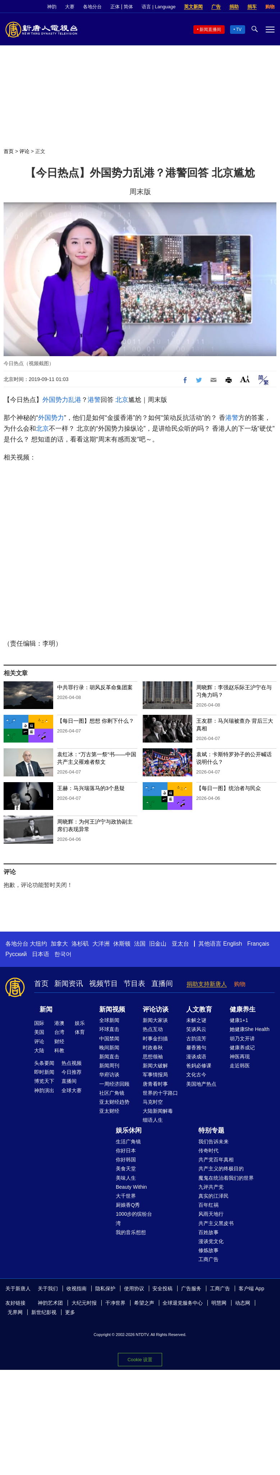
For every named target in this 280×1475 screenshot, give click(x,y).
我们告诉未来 (213, 1141)
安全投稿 (162, 1288)
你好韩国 (126, 1159)
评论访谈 (156, 1009)
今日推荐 (71, 1072)
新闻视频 (112, 1009)
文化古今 (196, 1074)
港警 (94, 399)
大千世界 (126, 1196)
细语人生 (153, 1120)
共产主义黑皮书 (216, 1223)
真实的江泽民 (213, 1196)
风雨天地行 (211, 1214)
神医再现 (240, 1056)
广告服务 (191, 1288)
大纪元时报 (84, 1303)
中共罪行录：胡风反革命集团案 (95, 687)
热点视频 (71, 1063)
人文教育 (199, 1009)
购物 (270, 6)
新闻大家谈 (155, 1020)
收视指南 (76, 1288)
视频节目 (103, 983)
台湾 (59, 1032)
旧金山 (157, 944)
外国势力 (55, 399)
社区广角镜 (111, 1093)
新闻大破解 (155, 1065)
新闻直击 (109, 1056)
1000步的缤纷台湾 (134, 1218)
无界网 (15, 1312)
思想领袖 (153, 1056)
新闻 (46, 1009)
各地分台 (92, 6)
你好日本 (126, 1150)
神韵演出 (44, 1090)
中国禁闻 (109, 1038)
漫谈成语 (196, 1056)
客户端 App (251, 1288)
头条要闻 (44, 1063)
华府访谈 (109, 1074)
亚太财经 (109, 1111)
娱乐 (80, 1023)
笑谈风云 (196, 1029)
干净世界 (115, 1303)
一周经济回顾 (114, 1084)
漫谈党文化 (211, 1241)
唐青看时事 (155, 1084)
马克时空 (153, 1102)
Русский (16, 954)
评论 (24, 151)
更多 (70, 1312)
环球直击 (109, 1029)
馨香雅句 (196, 1047)
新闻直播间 (210, 29)
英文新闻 (193, 6)
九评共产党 (211, 1187)
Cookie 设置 (140, 1359)
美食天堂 (126, 1168)
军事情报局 (155, 1074)
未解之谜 (196, 1020)
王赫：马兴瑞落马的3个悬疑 (91, 788)
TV (239, 29)
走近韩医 (240, 1065)
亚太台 (180, 944)
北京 (121, 399)
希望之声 (144, 1303)
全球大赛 (71, 1090)
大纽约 (38, 944)
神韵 (51, 6)
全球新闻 (109, 1020)
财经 (59, 1041)
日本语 (40, 954)
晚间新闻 (109, 1047)
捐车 (252, 6)
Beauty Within (131, 1187)
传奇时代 (208, 1150)
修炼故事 (208, 1250)
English (232, 944)
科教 (59, 1050)
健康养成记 (242, 1047)
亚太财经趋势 (114, 1102)
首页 (9, 151)
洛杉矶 (80, 944)
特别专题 (211, 1130)
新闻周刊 (109, 1065)
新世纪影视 (43, 1312)
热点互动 (153, 1029)
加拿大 (59, 944)
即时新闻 (44, 1072)
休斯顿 (121, 944)
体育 (80, 1032)
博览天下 (44, 1081)
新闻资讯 (68, 983)
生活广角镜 (128, 1141)
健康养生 (243, 1009)
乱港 (74, 399)
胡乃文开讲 (242, 1038)
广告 (216, 6)
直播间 (162, 983)
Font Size (245, 379)
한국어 (63, 954)
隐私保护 (105, 1288)
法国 (140, 944)
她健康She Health (250, 1029)
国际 (39, 1023)
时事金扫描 (155, 1038)
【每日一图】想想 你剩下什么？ (95, 721)
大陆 (39, 1050)
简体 (128, 6)
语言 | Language (158, 6)
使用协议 (134, 1288)
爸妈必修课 (198, 1065)
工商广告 (208, 1259)
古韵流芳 (196, 1038)
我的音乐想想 (131, 1232)
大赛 (69, 6)
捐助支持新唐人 (207, 984)
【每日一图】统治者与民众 (228, 788)
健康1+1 (239, 1020)
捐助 (234, 6)
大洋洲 (101, 944)
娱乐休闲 (129, 1130)
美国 (39, 1032)
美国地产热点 (201, 1084)
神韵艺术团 (50, 1303)
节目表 (134, 983)
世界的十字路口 (160, 1093)
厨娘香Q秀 (128, 1205)
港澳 (59, 1023)
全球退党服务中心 (182, 1303)
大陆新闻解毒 (158, 1111)
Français (258, 944)
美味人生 (126, 1178)
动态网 (242, 1303)
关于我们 (48, 1288)
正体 (115, 6)
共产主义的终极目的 (221, 1168)
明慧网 (218, 1303)
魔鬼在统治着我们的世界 (226, 1178)
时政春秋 (153, 1047)
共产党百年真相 (216, 1159)
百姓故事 (208, 1232)
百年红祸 (208, 1205)
